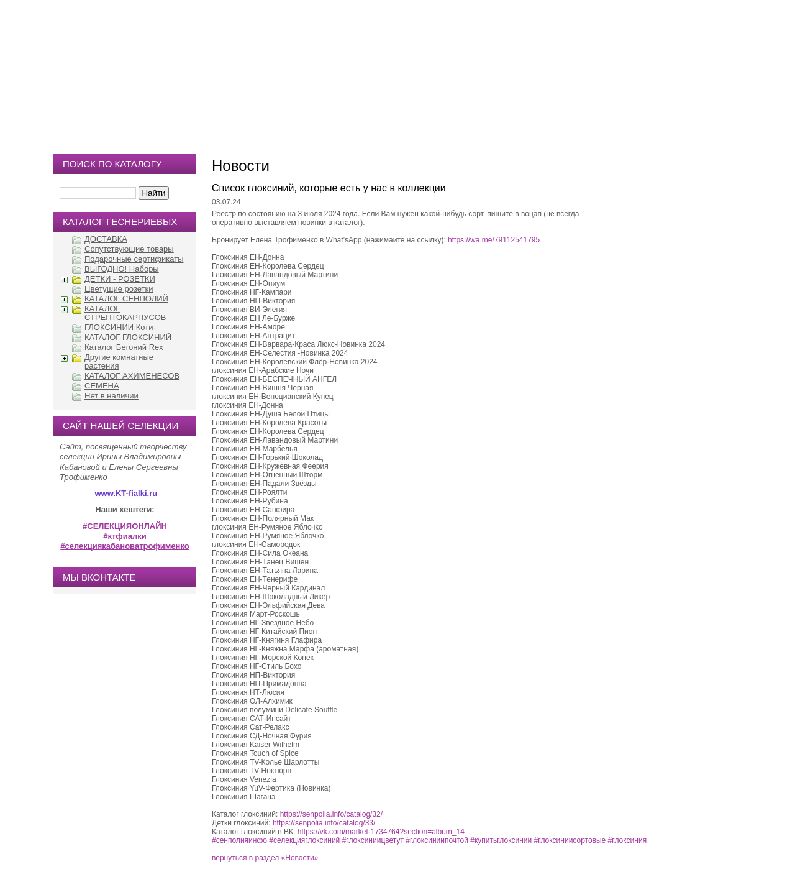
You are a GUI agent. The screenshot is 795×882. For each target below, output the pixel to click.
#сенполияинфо (239, 840)
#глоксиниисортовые (570, 840)
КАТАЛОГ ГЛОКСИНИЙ (127, 337)
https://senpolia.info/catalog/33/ (324, 823)
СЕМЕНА (101, 385)
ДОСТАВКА (105, 239)
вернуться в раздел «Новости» (265, 857)
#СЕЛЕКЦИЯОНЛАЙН (125, 526)
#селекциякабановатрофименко (124, 546)
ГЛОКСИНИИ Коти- (120, 327)
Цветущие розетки (118, 288)
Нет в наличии (111, 395)
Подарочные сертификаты (133, 259)
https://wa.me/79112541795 (494, 240)
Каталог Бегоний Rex (123, 347)
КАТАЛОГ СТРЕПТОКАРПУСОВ (125, 313)
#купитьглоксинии (501, 840)
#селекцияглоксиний (304, 840)
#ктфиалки (124, 536)
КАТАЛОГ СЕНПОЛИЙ (126, 298)
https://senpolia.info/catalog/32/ (331, 814)
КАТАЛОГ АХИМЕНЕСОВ (131, 375)
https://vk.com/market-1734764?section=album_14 (381, 831)
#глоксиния (627, 840)
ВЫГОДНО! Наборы (121, 268)
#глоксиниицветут (373, 840)
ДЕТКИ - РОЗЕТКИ (119, 278)
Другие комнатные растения (118, 361)
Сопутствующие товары (129, 249)
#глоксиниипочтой (437, 840)
